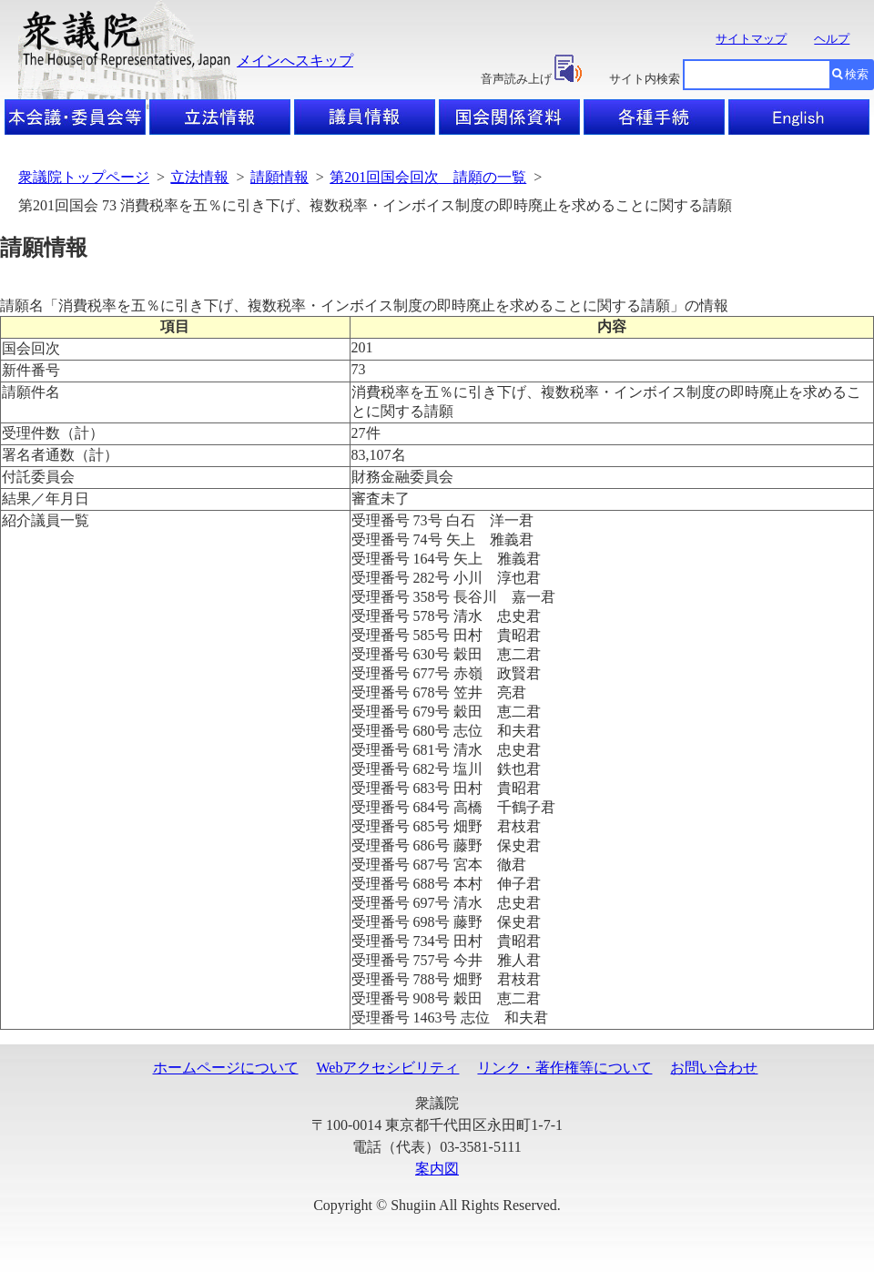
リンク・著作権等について (564, 1067)
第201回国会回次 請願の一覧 (428, 177)
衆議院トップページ (83, 177)
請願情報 (279, 177)
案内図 (437, 1168)
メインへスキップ (295, 60)
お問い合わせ (713, 1067)
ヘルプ (831, 39)
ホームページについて (226, 1067)
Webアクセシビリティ (388, 1067)
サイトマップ (751, 39)
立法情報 (199, 177)
